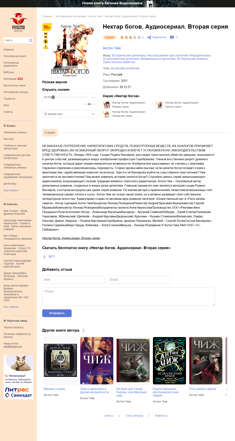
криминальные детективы (158, 58)
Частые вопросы (14, 327)
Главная (47, 16)
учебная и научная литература (15, 147)
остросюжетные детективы (121, 58)
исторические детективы (71, 16)
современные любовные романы (15, 166)
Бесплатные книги (15, 85)
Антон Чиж (95, 16)
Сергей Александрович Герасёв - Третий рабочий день (17, 263)
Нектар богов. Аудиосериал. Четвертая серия (129, 113)
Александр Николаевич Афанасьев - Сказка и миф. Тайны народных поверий (18, 225)
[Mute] (79, 104)
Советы (8, 111)
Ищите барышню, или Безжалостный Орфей (166, 392)
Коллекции (10, 78)
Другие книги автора (60, 330)
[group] (69, 101)
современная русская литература (17, 156)
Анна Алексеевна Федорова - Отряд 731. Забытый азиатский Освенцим (18, 250)
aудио (109, 37)
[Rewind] (48, 104)
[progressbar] (71, 97)
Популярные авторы (16, 92)
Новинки (9, 49)
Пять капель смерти (202, 388)
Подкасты (9, 98)
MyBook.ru (161, 415)
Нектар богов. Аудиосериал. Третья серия (182, 104)
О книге (50, 132)
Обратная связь (17, 320)
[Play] (55, 104)
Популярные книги (15, 56)
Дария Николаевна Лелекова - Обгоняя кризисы (16, 276)
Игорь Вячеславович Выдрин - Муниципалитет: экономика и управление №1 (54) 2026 (16, 293)
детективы (10, 183)
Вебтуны (9, 72)
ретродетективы (200, 55)
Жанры (11, 125)
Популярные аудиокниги (11, 64)
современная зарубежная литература (18, 176)
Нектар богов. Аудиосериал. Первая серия (129, 104)
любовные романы (15, 132)
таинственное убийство (119, 62)
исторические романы (192, 58)
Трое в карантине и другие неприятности (94, 390)
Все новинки (11, 306)
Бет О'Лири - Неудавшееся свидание (18, 237)
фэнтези (9, 138)
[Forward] (64, 104)
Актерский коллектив (125, 68)
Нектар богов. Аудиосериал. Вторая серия (71, 238)
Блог (6, 105)
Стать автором (134, 415)
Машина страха (54, 388)
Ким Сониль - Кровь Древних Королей (16, 212)
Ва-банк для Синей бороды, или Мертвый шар (131, 392)
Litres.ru (108, 415)
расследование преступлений (167, 55)
